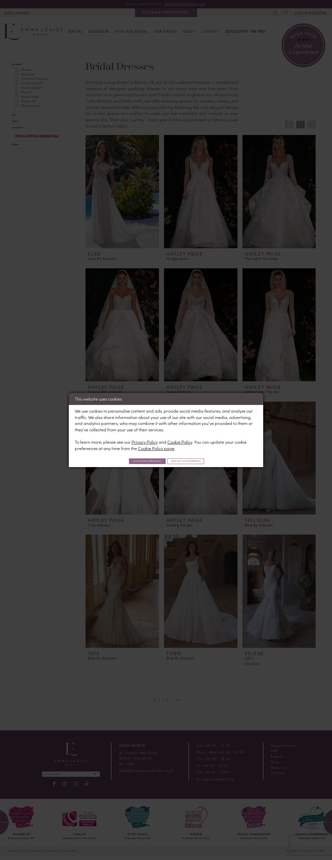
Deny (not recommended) (196, 461)
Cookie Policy (179, 441)
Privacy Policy (145, 441)
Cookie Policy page (156, 447)
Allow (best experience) (137, 461)
